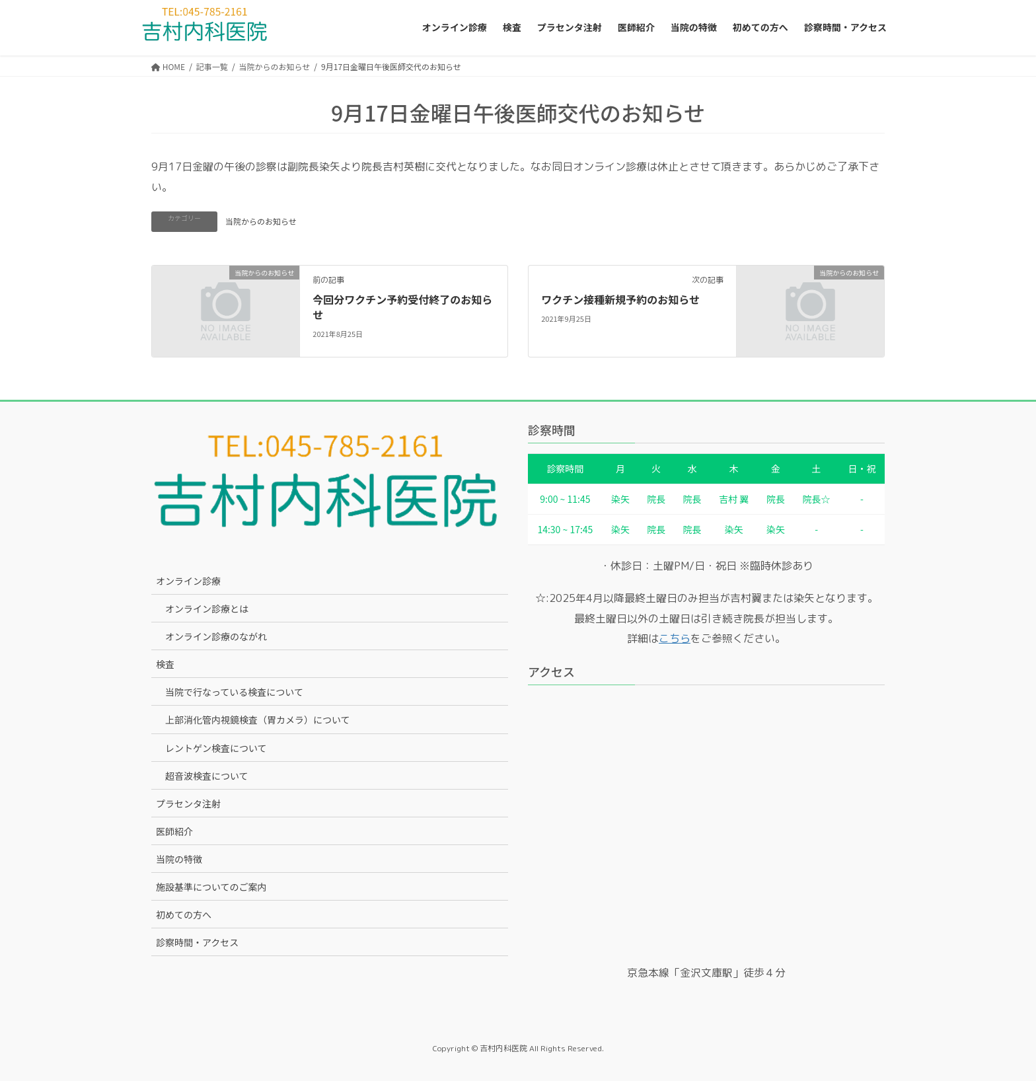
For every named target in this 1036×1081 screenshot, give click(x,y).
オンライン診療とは (206, 608)
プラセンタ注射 (188, 803)
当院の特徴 (179, 859)
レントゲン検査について (216, 748)
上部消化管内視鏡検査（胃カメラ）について (257, 719)
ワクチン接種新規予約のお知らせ (620, 299)
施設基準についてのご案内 (211, 886)
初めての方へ (183, 914)
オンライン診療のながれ (216, 636)
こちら (674, 638)
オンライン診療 (188, 580)
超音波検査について (206, 775)
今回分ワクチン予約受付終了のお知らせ (402, 306)
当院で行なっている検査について (234, 691)
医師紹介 (174, 831)
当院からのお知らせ (261, 221)
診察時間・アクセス (197, 942)
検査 (165, 664)
